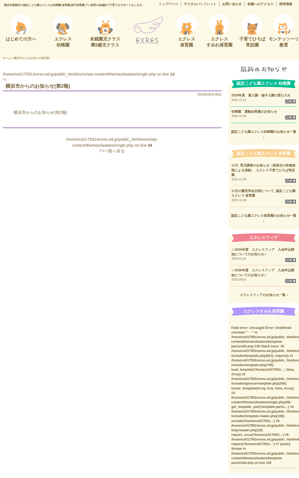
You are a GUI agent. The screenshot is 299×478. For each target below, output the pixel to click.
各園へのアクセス (260, 4)
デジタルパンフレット (200, 4)
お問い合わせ (232, 4)
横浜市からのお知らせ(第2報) (40, 112)
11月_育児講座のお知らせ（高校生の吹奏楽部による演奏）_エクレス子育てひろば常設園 (263, 170)
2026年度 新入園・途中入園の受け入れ (261, 95)
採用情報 (285, 4)
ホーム (7, 57)
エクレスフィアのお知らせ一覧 (263, 295)
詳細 (290, 101)
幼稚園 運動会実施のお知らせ (254, 112)
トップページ (168, 4)
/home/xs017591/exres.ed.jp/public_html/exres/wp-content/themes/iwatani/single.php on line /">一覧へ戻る (112, 145)
